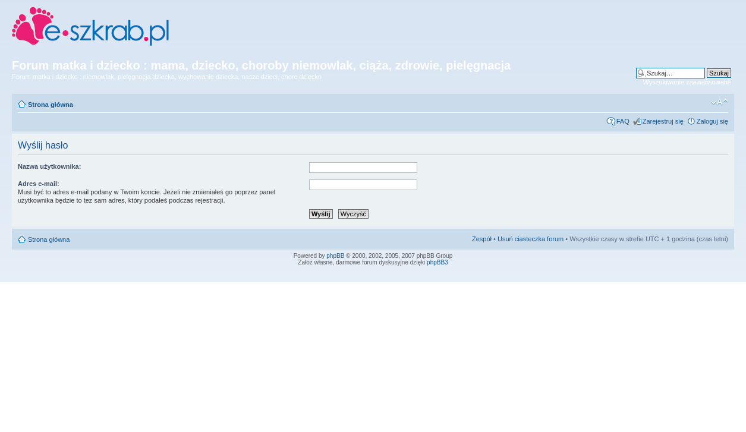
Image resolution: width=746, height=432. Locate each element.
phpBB (335, 256)
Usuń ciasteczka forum (531, 238)
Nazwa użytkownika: (49, 166)
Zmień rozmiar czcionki (719, 102)
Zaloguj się (712, 121)
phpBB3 (437, 262)
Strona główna (50, 104)
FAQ (622, 121)
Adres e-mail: (38, 183)
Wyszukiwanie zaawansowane (687, 82)
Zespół (482, 238)
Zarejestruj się (663, 121)
